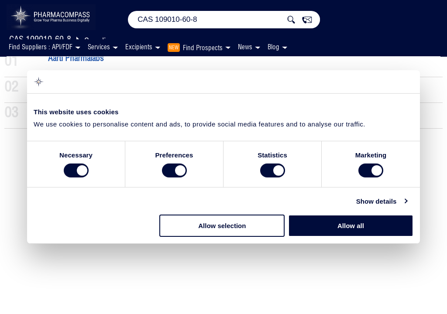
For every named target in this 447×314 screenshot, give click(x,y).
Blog (273, 47)
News (245, 47)
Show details (376, 201)
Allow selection (222, 225)
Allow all (350, 225)
